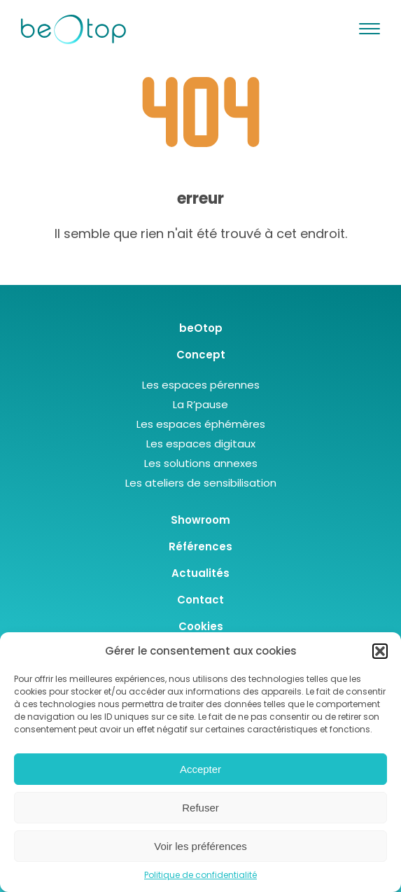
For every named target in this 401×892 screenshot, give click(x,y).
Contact (200, 599)
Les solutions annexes (201, 463)
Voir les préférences (200, 846)
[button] (380, 651)
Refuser (200, 808)
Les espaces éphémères (200, 424)
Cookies (200, 626)
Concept (200, 354)
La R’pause (200, 404)
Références (200, 546)
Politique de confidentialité (200, 875)
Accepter (200, 769)
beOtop (201, 328)
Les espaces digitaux (200, 443)
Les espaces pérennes (201, 384)
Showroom (200, 520)
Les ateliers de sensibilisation (200, 482)
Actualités (200, 573)
